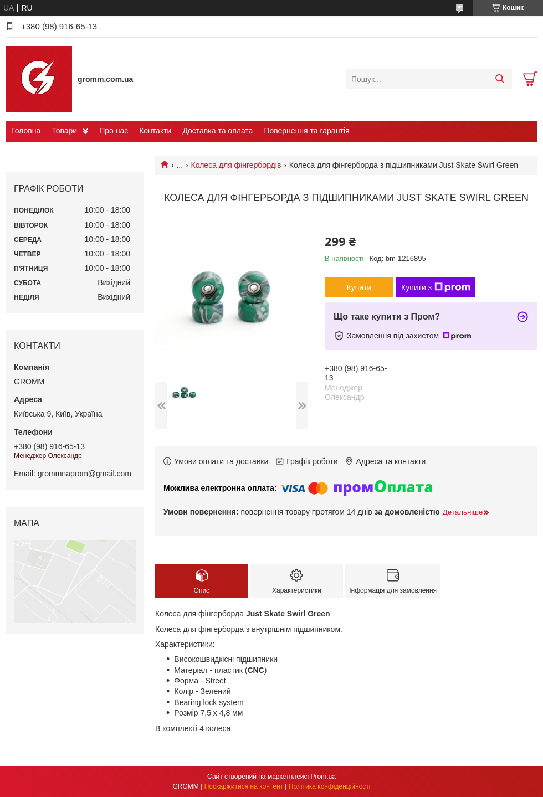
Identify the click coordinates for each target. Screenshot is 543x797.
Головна (25, 130)
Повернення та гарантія (306, 130)
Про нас (113, 130)
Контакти (155, 130)
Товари (64, 130)
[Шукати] (499, 79)
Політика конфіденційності (330, 786)
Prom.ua (323, 776)
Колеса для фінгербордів (236, 165)
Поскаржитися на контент (243, 786)
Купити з (435, 287)
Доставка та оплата (217, 130)
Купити (359, 287)
